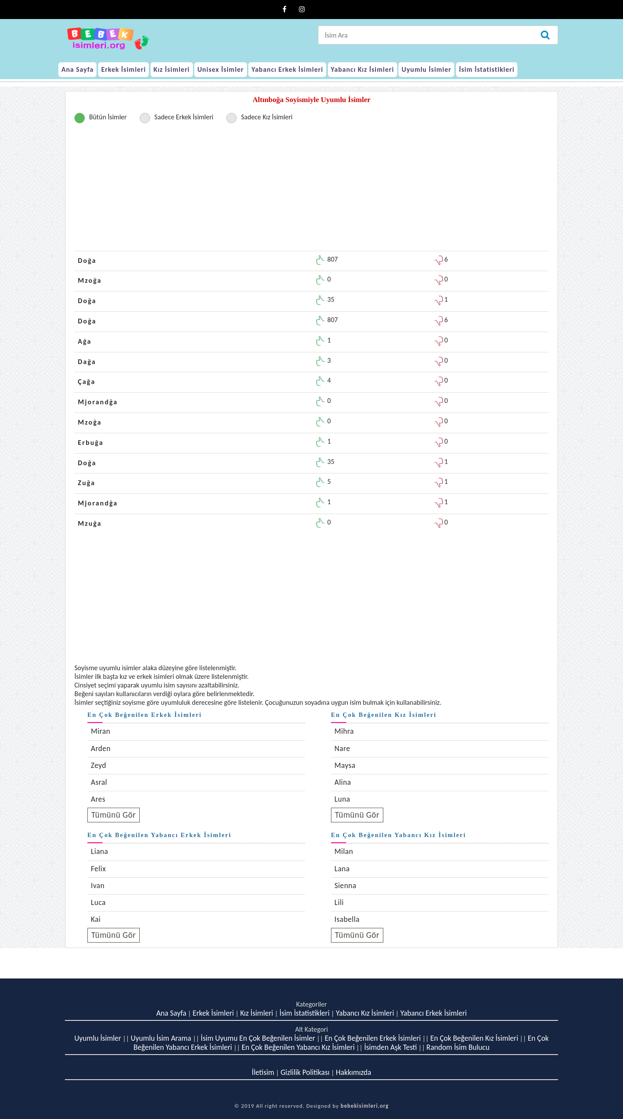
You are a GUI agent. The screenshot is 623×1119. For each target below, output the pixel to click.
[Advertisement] (311, 190)
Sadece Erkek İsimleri (183, 117)
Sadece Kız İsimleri (266, 117)
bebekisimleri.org (364, 1106)
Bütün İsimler (108, 117)
